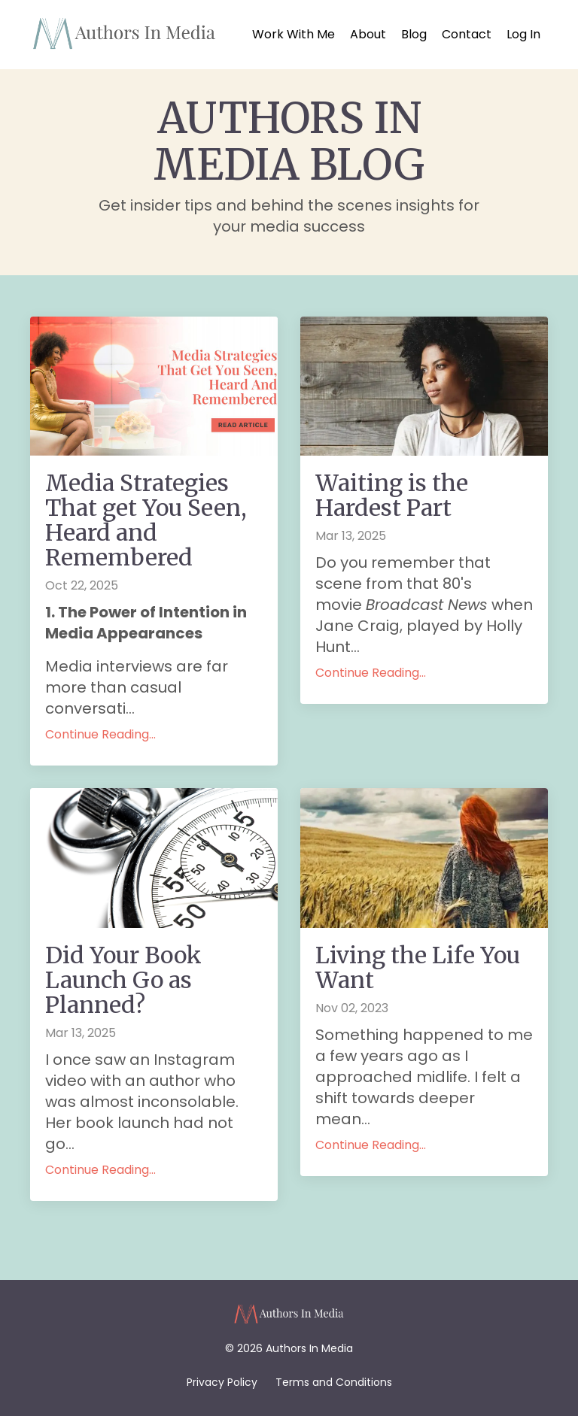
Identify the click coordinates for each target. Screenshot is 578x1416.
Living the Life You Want (417, 968)
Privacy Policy (222, 1382)
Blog (414, 34)
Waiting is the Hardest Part (391, 495)
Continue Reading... (100, 734)
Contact (466, 34)
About (368, 34)
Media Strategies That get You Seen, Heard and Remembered (146, 520)
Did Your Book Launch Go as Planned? (123, 980)
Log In (523, 34)
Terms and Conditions (333, 1382)
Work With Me (293, 34)
